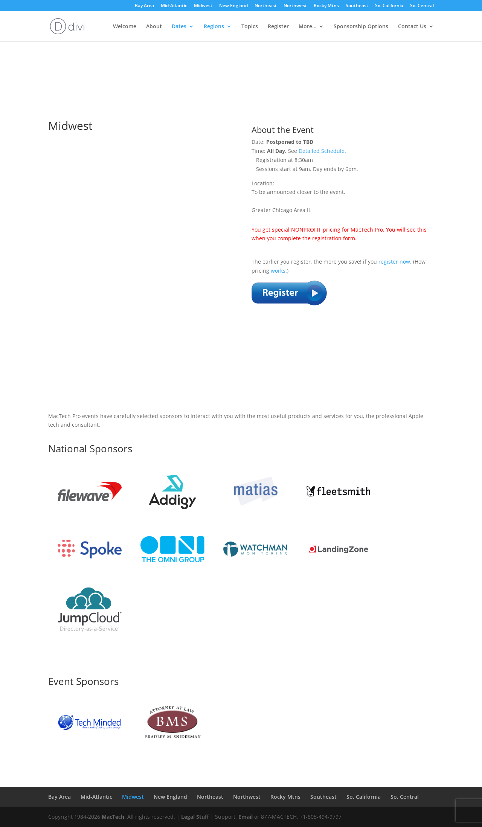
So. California (389, 6)
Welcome (124, 27)
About (154, 27)
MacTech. (114, 816)
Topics (249, 27)
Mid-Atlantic (174, 6)
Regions (214, 27)
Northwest (295, 6)
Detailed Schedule (322, 150)
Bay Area (144, 6)
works (278, 270)
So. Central (422, 6)
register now (394, 261)
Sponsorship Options (361, 27)
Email (245, 816)
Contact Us (412, 27)
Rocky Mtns (326, 6)
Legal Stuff (195, 816)
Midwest (203, 6)
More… (307, 27)
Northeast (266, 6)
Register (278, 27)
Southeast (357, 6)
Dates (179, 27)
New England (233, 6)
